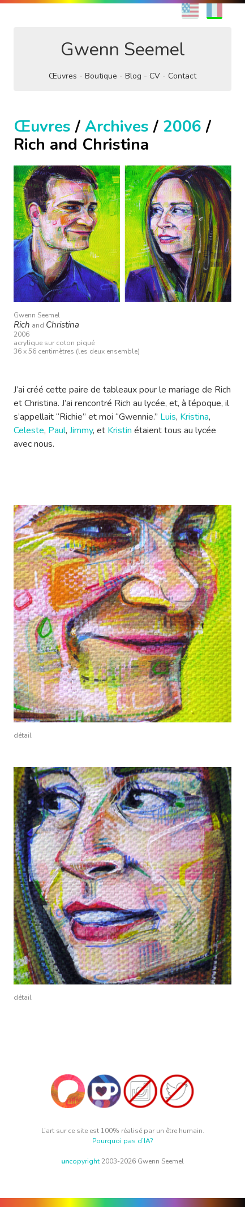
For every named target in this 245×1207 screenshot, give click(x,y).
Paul (57, 430)
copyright (80, 1161)
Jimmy (81, 430)
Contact (182, 76)
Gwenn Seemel (123, 49)
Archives (117, 126)
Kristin (120, 430)
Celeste (29, 430)
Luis (168, 417)
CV (154, 76)
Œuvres (63, 76)
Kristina (194, 417)
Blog (133, 76)
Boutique (101, 76)
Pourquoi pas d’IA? (122, 1140)
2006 (182, 126)
